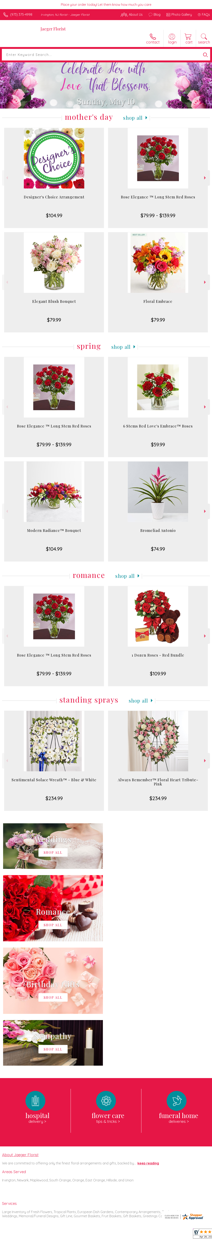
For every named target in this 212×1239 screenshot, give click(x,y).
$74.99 (158, 549)
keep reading (148, 1039)
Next (205, 178)
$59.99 (158, 444)
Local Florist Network (169, 1235)
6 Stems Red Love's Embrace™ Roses (158, 426)
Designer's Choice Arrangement (54, 196)
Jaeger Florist (53, 28)
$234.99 (54, 798)
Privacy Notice (139, 1235)
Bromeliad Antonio (158, 530)
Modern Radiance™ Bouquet (54, 530)
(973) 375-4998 (21, 14)
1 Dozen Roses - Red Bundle (158, 655)
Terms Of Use (115, 1235)
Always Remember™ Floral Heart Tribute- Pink (158, 781)
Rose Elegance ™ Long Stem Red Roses (158, 196)
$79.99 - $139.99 (158, 215)
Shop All (133, 117)
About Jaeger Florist (20, 1030)
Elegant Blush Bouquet (54, 301)
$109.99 (158, 673)
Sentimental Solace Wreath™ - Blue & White (54, 779)
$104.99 (54, 215)
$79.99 (54, 320)
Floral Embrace (157, 301)
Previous (6, 178)
